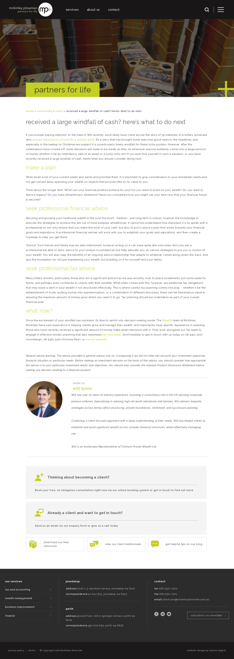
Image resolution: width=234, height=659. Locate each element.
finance (10, 615)
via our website (96, 339)
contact (114, 9)
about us (93, 9)
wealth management (18, 598)
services (72, 9)
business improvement (20, 607)
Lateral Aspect (217, 650)
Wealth (167, 320)
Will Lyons (82, 388)
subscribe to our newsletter (206, 615)
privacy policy (16, 650)
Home (30, 111)
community (44, 111)
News (59, 111)
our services (13, 581)
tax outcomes (111, 334)
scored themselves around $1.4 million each (63, 139)
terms (32, 650)
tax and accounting (17, 589)
